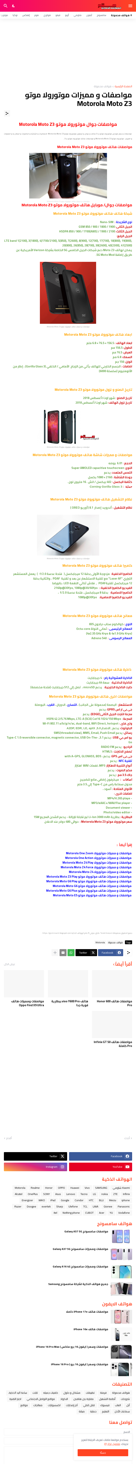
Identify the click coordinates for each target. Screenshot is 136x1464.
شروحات (125, 1398)
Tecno (84, 1194)
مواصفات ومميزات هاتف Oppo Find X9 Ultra (27, 1003)
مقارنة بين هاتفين (83, 1398)
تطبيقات (90, 1392)
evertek (46, 1206)
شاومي (78, 15)
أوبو (67, 15)
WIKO (42, 1200)
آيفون (89, 15)
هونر (36, 15)
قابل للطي (89, 1405)
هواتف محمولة (102, 86)
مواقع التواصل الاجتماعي (41, 1398)
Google (65, 1200)
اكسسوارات (54, 1405)
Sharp (59, 1206)
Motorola (100, 942)
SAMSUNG (101, 1187)
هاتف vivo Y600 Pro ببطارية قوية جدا (69, 1003)
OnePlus (33, 1194)
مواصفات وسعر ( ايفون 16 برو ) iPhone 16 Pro (79, 1364)
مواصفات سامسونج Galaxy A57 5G (86, 1231)
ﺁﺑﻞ (128, 1405)
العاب (118, 1405)
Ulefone (73, 1206)
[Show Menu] (130, 6)
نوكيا (15, 15)
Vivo (87, 1187)
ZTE (115, 1194)
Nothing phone (71, 1212)
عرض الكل (9, 964)
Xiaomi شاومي (121, 1187)
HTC (91, 1200)
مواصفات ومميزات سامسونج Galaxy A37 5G (80, 1249)
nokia (104, 1194)
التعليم (105, 1411)
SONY (46, 1194)
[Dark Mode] (13, 6)
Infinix (126, 1194)
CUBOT (89, 1212)
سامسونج (101, 15)
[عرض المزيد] (55, 952)
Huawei (74, 1187)
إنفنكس (26, 15)
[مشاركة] (7, 113)
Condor (79, 1200)
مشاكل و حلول (71, 1392)
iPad (52, 1200)
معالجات (37, 1405)
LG (94, 1194)
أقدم (9, 1138)
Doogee (31, 1206)
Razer (17, 1206)
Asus (58, 1194)
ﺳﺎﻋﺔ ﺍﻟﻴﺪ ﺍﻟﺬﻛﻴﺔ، (17, 1392)
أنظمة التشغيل (107, 1398)
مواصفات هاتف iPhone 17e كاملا (87, 1311)
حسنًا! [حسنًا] (103, 1452)
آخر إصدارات (72, 1405)
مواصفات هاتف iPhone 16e (91, 1329)
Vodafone (124, 1212)
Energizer (27, 1200)
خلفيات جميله (50, 1392)
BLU (101, 1200)
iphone (126, 1200)
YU (111, 1212)
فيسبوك (105, 1405)
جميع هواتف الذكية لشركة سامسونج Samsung (78, 1284)
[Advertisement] (68, 52)
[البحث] (5, 6)
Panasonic (124, 1206)
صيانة (82, 1411)
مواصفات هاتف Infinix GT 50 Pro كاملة (113, 1044)
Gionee (108, 1206)
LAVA (95, 1206)
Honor (49, 1187)
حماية (93, 1411)
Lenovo (70, 1194)
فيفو (57, 15)
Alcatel (18, 1194)
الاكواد (64, 1398)
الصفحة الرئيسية (123, 86)
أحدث (127, 1138)
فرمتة (103, 1392)
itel (55, 1212)
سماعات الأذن (122, 1411)
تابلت (35, 1392)
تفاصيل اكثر (113, 1443)
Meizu (112, 1200)
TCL (85, 1206)
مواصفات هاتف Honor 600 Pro (114, 1003)
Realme (35, 1187)
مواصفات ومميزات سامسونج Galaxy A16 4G (80, 1266)
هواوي (47, 15)
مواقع (24, 1405)
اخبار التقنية (15, 1398)
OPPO (61, 1187)
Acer (101, 1212)
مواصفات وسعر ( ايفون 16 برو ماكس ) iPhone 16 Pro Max (72, 1346)
